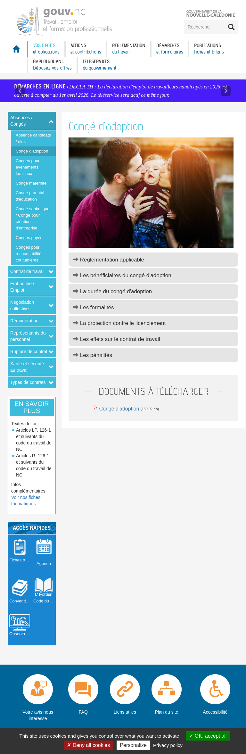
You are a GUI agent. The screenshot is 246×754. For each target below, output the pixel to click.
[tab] (153, 260)
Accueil (17, 51)
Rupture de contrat (28, 351)
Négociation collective (22, 305)
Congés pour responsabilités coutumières (30, 253)
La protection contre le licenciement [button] (119, 323)
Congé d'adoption (32, 151)
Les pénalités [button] (92, 355)
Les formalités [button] (93, 307)
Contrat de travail (27, 271)
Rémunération (24, 320)
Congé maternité (31, 183)
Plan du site (166, 712)
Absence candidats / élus (33, 138)
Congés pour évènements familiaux (27, 167)
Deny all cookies (88, 745)
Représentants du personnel (28, 336)
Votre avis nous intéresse (37, 715)
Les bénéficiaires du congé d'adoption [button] (122, 275)
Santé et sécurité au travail (27, 367)
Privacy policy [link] (168, 745)
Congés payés (29, 237)
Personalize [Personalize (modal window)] (133, 745)
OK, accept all (207, 736)
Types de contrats (28, 382)
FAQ (83, 712)
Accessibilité (215, 712)
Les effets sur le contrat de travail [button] (116, 339)
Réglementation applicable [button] (108, 260)
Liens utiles (125, 712)
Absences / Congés (21, 121)
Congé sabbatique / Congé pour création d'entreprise (33, 218)
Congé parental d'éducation (30, 196)
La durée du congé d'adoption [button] (112, 291)
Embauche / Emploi (22, 287)
